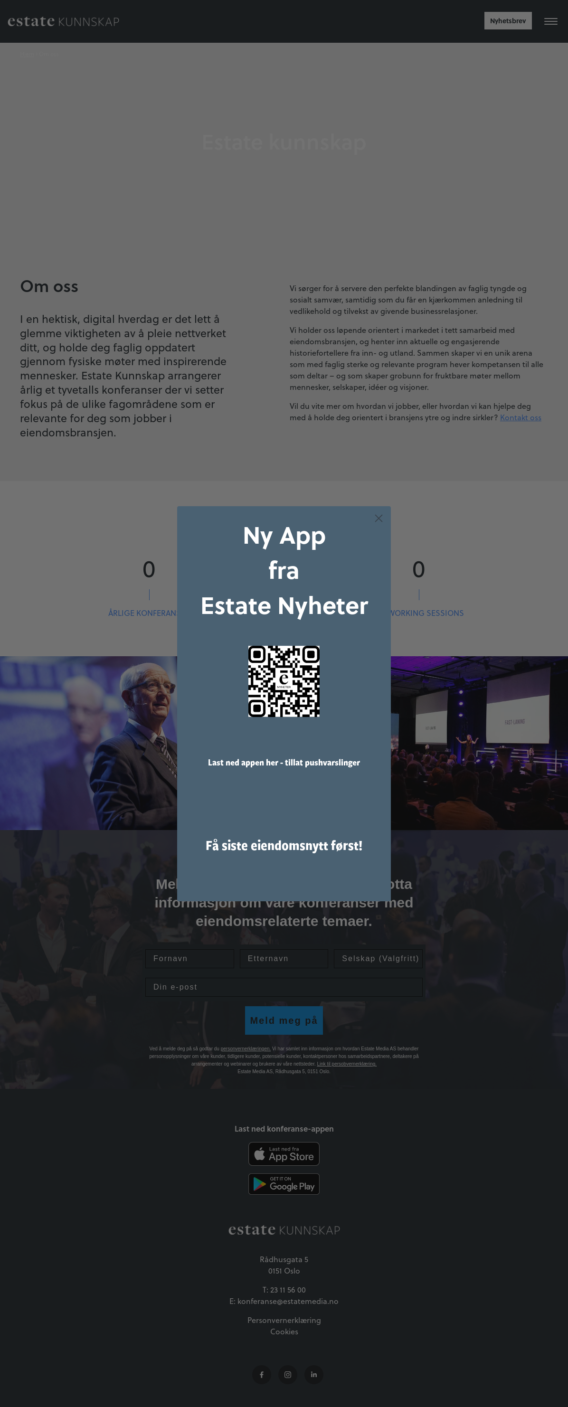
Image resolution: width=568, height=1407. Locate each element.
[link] (284, 692)
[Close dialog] (378, 529)
